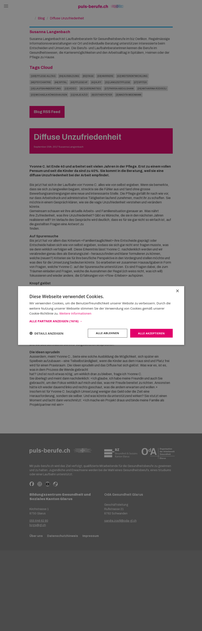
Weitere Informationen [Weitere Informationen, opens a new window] (75, 313)
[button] (101, 320)
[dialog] (101, 315)
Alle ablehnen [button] (105, 333)
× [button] (177, 290)
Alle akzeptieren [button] (150, 333)
